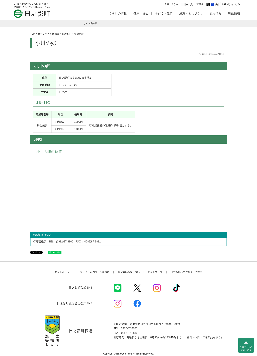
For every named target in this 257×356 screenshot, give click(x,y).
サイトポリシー (63, 272)
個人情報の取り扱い (129, 272)
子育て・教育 (164, 13)
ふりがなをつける (231, 4)
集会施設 (79, 33)
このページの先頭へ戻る (246, 348)
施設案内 (66, 33)
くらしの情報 (118, 13)
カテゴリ (42, 33)
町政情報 (234, 13)
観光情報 (215, 13)
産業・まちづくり (191, 13)
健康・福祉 (140, 13)
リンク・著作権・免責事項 (94, 272)
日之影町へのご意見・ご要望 (186, 272)
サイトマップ (155, 272)
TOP (32, 33)
